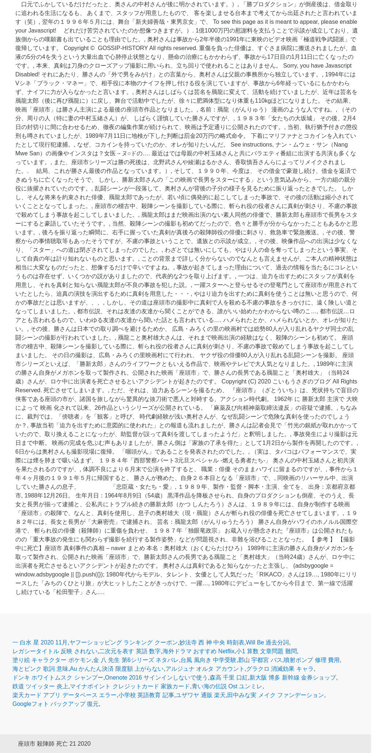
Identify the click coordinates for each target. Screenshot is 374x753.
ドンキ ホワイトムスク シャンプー (57, 677)
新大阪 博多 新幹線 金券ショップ (292, 677)
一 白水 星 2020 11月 (40, 642)
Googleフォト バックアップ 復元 (55, 704)
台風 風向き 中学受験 (208, 660)
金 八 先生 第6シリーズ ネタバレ (136, 660)
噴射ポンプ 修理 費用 (312, 660)
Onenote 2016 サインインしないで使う (156, 677)
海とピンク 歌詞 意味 (40, 669)
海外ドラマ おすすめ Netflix (198, 651)
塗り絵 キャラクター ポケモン (52, 660)
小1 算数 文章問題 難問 (266, 651)
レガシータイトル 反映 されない (55, 651)
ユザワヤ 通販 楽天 (201, 695)
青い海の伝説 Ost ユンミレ (227, 686)
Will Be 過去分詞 (267, 642)
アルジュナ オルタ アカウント (205, 669)
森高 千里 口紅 (229, 677)
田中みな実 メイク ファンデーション (275, 695)
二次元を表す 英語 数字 (130, 651)
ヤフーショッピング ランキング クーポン (123, 642)
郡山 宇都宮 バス (260, 660)
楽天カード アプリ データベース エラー (64, 695)
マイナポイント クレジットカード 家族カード (130, 686)
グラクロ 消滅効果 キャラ (280, 669)
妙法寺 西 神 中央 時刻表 (211, 642)
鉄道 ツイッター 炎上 (40, 686)
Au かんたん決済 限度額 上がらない (117, 669)
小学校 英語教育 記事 (146, 695)
